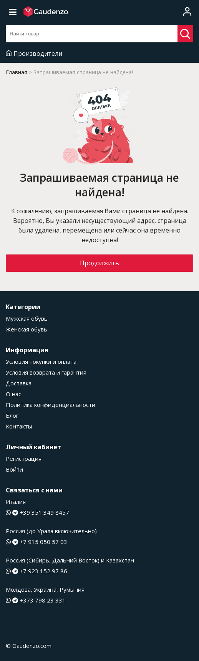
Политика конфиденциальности (50, 404)
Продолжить (99, 263)
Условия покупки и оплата (41, 361)
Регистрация (23, 458)
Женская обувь (26, 329)
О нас (13, 394)
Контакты (19, 426)
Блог (12, 415)
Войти (14, 469)
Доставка (19, 383)
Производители (34, 53)
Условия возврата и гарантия (46, 372)
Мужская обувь (27, 318)
